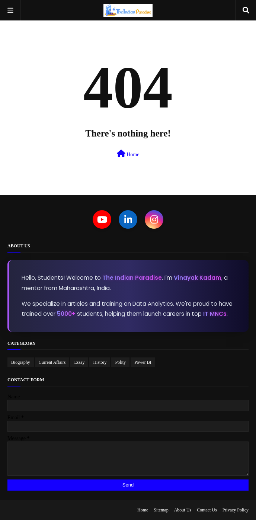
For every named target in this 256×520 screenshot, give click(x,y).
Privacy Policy (236, 510)
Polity (120, 362)
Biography (20, 362)
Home (128, 153)
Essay (79, 362)
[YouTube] (102, 219)
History (99, 362)
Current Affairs (52, 362)
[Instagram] (154, 219)
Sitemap (161, 510)
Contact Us (207, 510)
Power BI (142, 362)
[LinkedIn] (128, 219)
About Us (182, 510)
